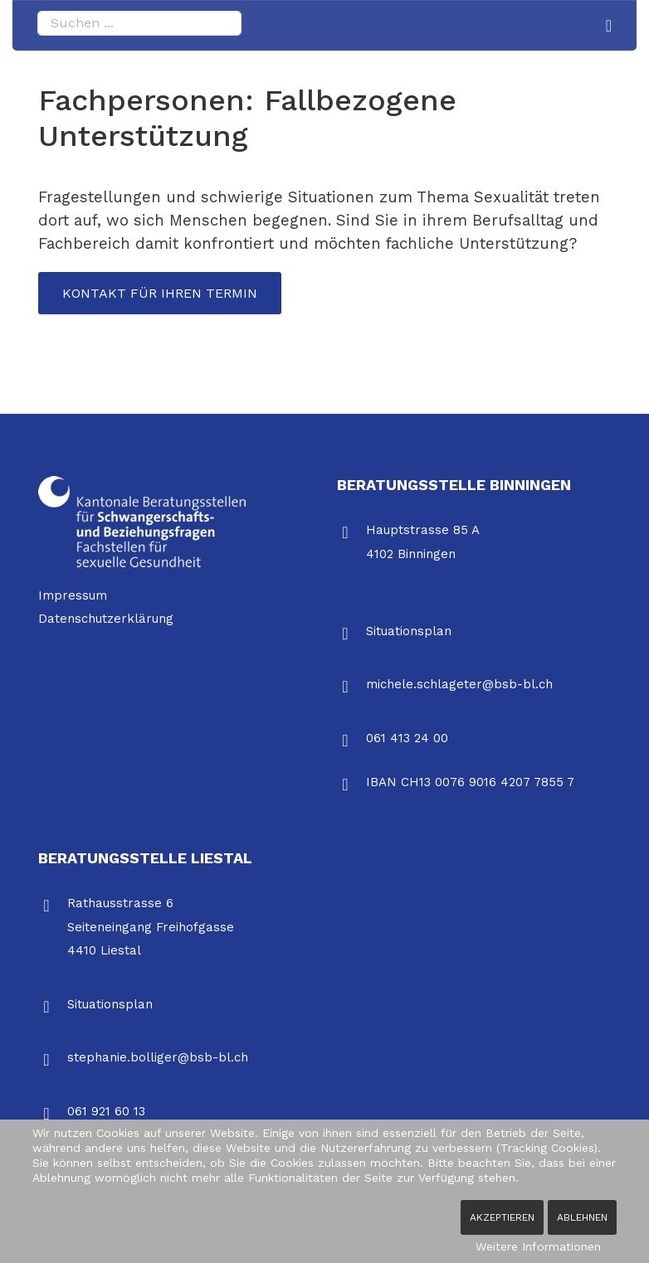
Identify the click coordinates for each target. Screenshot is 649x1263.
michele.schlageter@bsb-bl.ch (459, 685)
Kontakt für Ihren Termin (161, 293)
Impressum (72, 596)
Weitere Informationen (538, 1246)
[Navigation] (609, 26)
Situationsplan (408, 631)
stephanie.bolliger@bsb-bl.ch (157, 1059)
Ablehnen (582, 1217)
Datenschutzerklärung (105, 620)
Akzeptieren (502, 1217)
